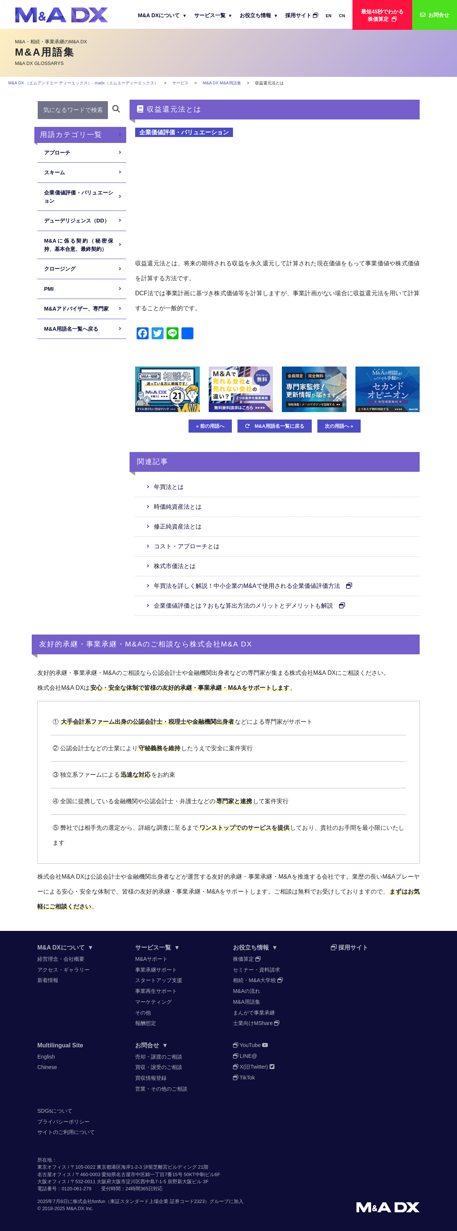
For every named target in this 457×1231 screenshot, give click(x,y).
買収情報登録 (151, 1078)
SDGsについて (54, 1111)
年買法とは (169, 487)
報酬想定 (145, 1023)
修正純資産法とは (178, 526)
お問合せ (151, 1045)
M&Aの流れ (246, 991)
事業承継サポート (156, 970)
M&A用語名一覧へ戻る (71, 329)
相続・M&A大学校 (258, 980)
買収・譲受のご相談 (158, 1067)
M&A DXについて (162, 15)
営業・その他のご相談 (161, 1089)
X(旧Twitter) (253, 1067)
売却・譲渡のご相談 (158, 1057)
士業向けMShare (256, 1023)
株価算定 (247, 959)
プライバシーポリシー (63, 1122)
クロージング (59, 269)
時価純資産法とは (178, 507)
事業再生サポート (156, 991)
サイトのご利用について (66, 1132)
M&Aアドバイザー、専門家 (76, 309)
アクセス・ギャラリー (63, 970)
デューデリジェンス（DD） (76, 221)
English (46, 1057)
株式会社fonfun (89, 1201)
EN (329, 15)
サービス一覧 (213, 15)
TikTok (244, 1078)
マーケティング (153, 1002)
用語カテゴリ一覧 (71, 134)
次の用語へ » (339, 426)
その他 (143, 1013)
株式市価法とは (175, 566)
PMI (49, 289)
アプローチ (57, 153)
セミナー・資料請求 (256, 970)
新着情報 (47, 980)
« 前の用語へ (210, 426)
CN (342, 15)
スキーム (54, 172)
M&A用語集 (246, 1002)
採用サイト (301, 15)
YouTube (250, 1045)
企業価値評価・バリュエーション (184, 132)
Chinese (47, 1067)
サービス (180, 83)
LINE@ (245, 1056)
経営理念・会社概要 (60, 959)
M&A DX (75, 1208)
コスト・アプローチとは (187, 546)
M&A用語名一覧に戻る (274, 426)
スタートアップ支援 (158, 980)
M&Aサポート (151, 959)
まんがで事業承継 (254, 1013)
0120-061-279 (76, 1188)
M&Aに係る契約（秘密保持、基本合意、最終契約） (78, 245)
